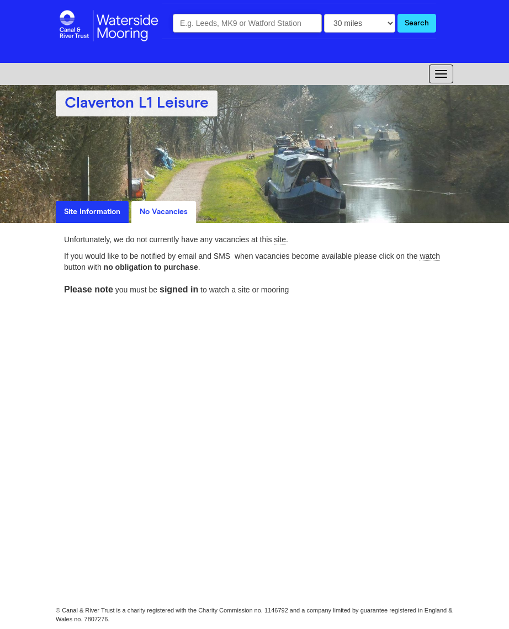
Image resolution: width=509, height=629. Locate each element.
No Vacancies (164, 212)
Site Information (92, 212)
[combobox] (247, 23)
